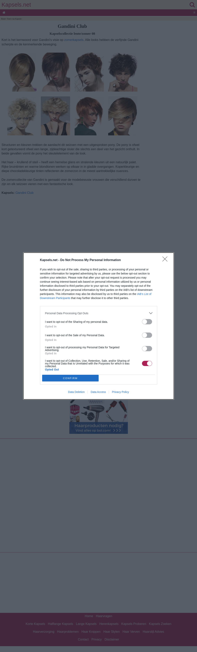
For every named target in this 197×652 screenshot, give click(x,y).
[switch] (147, 321)
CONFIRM (70, 378)
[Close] (166, 260)
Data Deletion (76, 391)
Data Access (98, 391)
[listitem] (98, 313)
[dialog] (98, 326)
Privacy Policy (120, 391)
